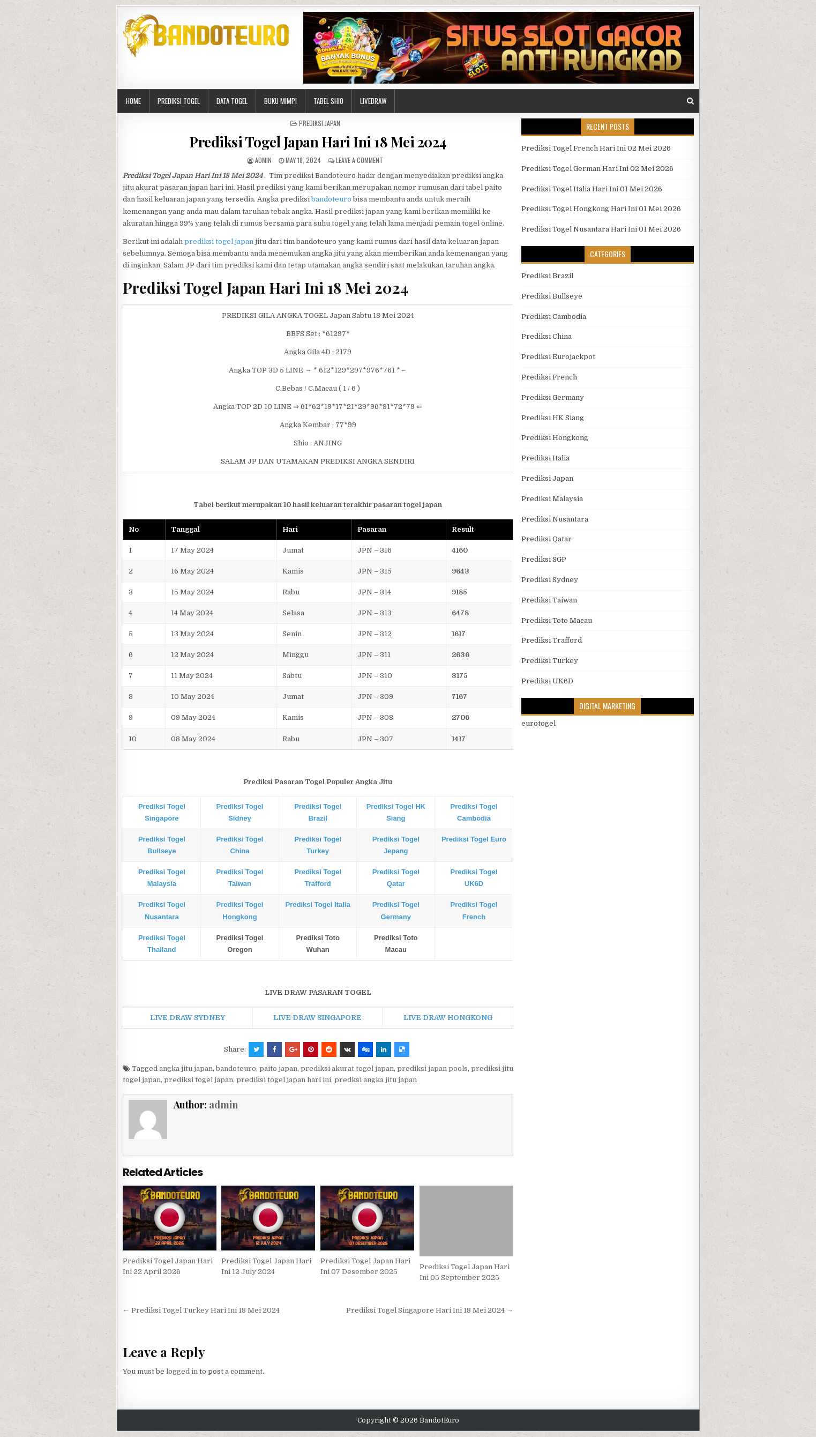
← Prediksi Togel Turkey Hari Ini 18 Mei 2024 (201, 1310)
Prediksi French (549, 377)
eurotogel (538, 723)
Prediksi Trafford (551, 640)
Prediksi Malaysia (552, 499)
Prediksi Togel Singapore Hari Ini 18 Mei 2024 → (429, 1310)
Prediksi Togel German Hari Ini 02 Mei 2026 (597, 169)
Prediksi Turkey (549, 661)
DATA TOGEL (232, 100)
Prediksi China (546, 336)
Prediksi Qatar (546, 539)
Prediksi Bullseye (551, 296)
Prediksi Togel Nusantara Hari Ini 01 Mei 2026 (601, 229)
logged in (182, 1371)
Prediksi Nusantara (554, 519)
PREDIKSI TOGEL (179, 100)
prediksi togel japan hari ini (283, 1080)
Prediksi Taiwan (549, 600)
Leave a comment (359, 160)
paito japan (278, 1068)
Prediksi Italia (545, 458)
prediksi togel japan (218, 241)
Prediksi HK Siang (552, 418)
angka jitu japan (186, 1068)
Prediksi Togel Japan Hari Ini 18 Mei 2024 (317, 141)
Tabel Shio (328, 100)
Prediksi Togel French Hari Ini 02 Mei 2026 (596, 148)
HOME (133, 100)
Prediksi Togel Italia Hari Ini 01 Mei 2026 (591, 189)
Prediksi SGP (543, 559)
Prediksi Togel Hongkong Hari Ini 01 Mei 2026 (601, 209)
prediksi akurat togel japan (347, 1068)
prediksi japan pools (432, 1068)
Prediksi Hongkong (554, 438)
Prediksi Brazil (547, 276)
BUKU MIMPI (280, 100)
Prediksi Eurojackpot (558, 357)
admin (263, 160)
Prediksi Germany (552, 397)
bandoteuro (331, 199)
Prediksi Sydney (549, 580)
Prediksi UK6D (547, 681)
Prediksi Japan (319, 123)
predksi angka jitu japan (375, 1080)
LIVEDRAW (373, 100)
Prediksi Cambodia (553, 316)
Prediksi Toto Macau (556, 620)
